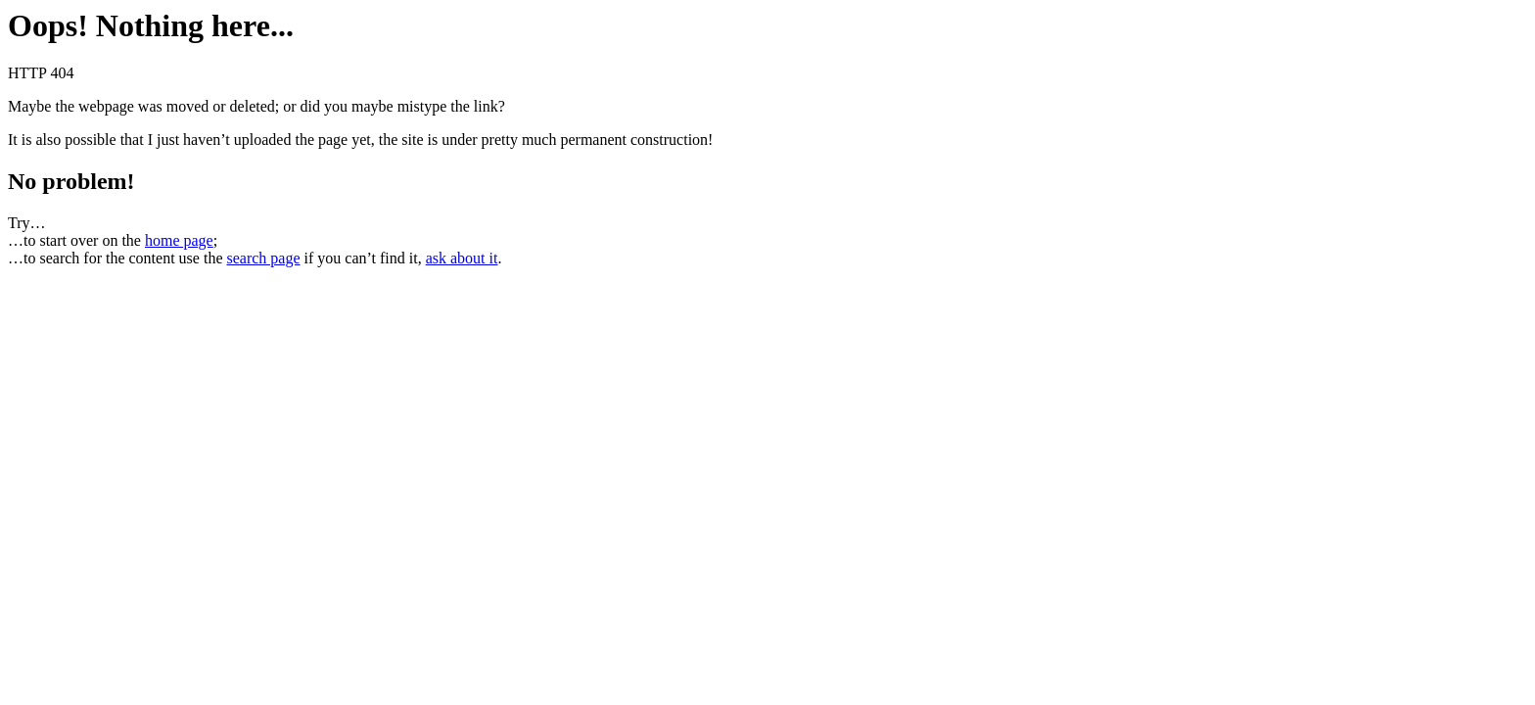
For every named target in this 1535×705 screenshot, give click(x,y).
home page (179, 240)
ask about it (462, 258)
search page (263, 258)
